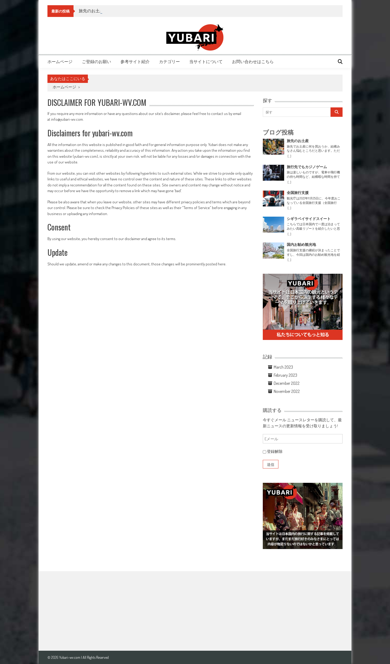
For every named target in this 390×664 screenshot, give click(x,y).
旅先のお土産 (91, 10)
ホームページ (59, 61)
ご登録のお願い (96, 61)
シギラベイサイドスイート (309, 219)
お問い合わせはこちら (253, 61)
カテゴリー (169, 61)
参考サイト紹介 (135, 61)
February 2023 (285, 375)
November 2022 (287, 391)
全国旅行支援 (298, 193)
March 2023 (283, 367)
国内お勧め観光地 (301, 244)
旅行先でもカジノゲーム (307, 167)
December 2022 (287, 383)
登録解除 (273, 451)
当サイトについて (206, 61)
